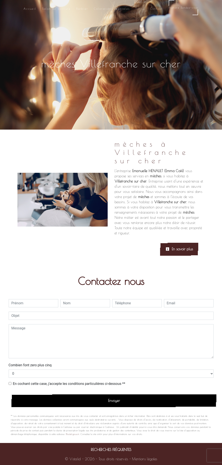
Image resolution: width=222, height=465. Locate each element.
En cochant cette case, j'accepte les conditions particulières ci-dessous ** (69, 384)
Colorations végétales (112, 8)
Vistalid (75, 459)
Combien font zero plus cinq (30, 365)
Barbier (82, 8)
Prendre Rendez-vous (183, 7)
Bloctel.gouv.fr (72, 434)
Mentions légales (144, 459)
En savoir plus (179, 249)
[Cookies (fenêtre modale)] (1, 462)
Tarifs (140, 8)
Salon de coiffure (56, 8)
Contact (156, 8)
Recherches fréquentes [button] (111, 449)
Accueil (30, 8)
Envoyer (114, 400)
